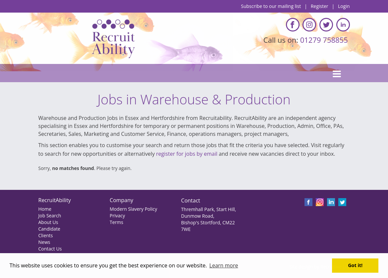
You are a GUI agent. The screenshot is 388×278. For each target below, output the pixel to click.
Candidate (49, 229)
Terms (116, 222)
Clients (45, 235)
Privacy (117, 215)
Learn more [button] (223, 265)
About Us (48, 222)
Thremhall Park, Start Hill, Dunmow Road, (208, 212)
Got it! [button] (355, 265)
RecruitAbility (54, 200)
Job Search (49, 215)
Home (45, 209)
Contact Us (50, 249)
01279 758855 (325, 40)
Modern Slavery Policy (133, 209)
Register (319, 6)
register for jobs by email (186, 153)
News (44, 242)
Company (121, 200)
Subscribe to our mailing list (271, 6)
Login (344, 6)
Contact (190, 200)
